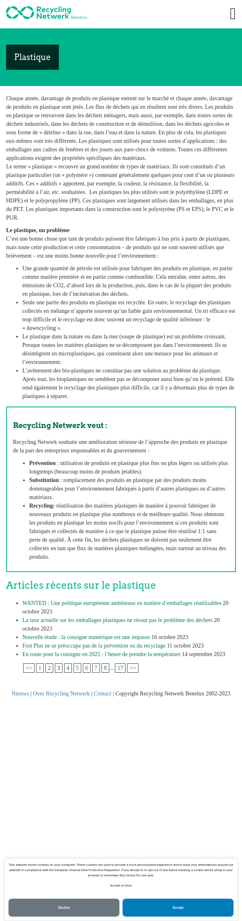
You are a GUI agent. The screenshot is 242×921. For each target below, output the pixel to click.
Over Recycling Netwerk (61, 694)
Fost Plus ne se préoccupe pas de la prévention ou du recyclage (94, 646)
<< (29, 668)
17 (120, 668)
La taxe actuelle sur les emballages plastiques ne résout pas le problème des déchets (117, 620)
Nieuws (20, 694)
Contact (103, 694)
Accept (178, 908)
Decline (64, 908)
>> (133, 668)
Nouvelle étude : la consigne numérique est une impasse (86, 637)
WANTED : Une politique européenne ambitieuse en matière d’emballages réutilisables (121, 603)
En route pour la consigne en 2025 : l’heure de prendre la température (101, 654)
